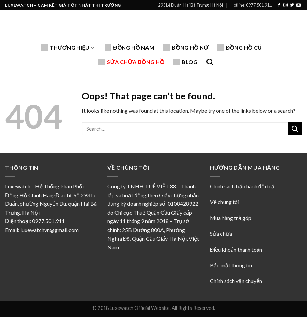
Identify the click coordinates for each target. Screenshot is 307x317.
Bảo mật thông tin (231, 265)
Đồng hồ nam (129, 47)
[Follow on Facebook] (279, 5)
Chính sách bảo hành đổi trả (242, 186)
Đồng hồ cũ (239, 47)
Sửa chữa (221, 233)
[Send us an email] (298, 5)
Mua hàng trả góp (230, 218)
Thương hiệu (67, 47)
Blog (185, 62)
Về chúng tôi (225, 202)
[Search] (209, 61)
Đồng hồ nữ (186, 47)
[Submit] (295, 128)
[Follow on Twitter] (292, 5)
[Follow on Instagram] (285, 5)
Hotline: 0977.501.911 (251, 5)
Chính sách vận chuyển (236, 281)
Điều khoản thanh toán (236, 249)
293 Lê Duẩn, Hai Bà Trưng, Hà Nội (190, 5)
